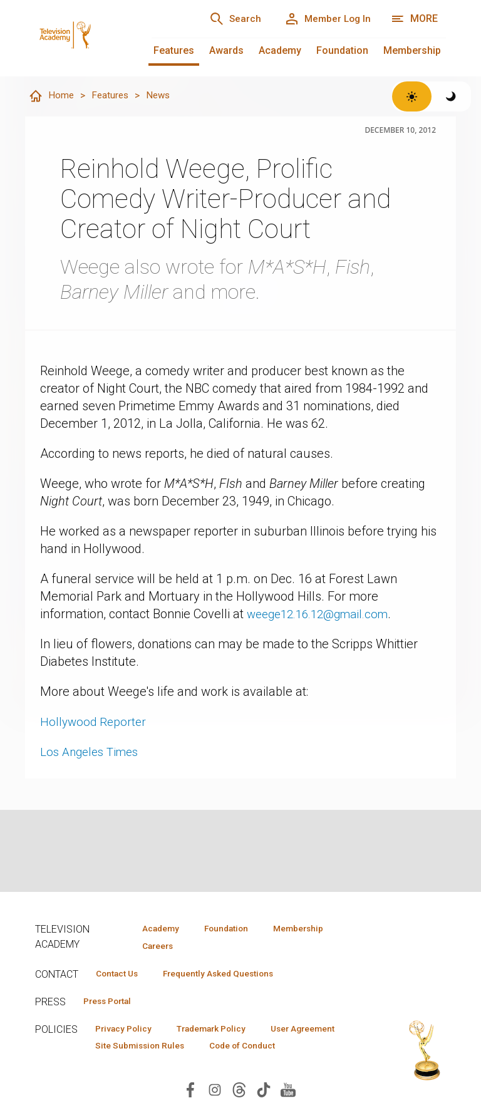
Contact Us (120, 975)
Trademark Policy (222, 1031)
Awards (226, 50)
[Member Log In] (324, 19)
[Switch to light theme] (412, 96)
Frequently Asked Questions (229, 975)
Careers (155, 946)
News (161, 95)
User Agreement (131, 1049)
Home (51, 96)
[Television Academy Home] (81, 25)
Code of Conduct (132, 1067)
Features (173, 50)
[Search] (225, 19)
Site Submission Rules (240, 1049)
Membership (412, 50)
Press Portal (111, 1003)
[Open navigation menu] (414, 19)
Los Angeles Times (93, 752)
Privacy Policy (127, 1031)
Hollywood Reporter (94, 722)
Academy (280, 50)
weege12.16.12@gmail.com (324, 614)
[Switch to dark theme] (451, 96)
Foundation (342, 50)
